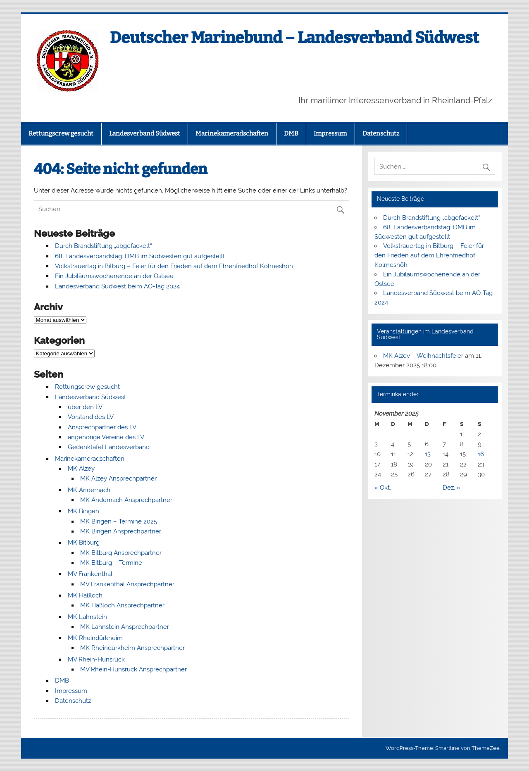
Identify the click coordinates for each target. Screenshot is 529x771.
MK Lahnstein (87, 617)
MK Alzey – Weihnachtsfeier (423, 355)
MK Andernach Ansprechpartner (126, 500)
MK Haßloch (85, 595)
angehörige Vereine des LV (106, 437)
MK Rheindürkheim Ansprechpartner (132, 648)
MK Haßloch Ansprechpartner (122, 605)
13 (428, 454)
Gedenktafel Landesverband (109, 447)
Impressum (330, 133)
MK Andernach (89, 490)
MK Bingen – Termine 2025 (118, 521)
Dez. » (451, 487)
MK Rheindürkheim (95, 638)
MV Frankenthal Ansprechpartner (127, 584)
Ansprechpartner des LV (102, 427)
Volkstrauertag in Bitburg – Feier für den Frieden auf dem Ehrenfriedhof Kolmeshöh (174, 266)
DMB (291, 133)
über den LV (85, 407)
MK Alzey (81, 468)
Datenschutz (380, 133)
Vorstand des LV (91, 417)
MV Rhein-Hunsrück (96, 659)
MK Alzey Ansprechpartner (118, 478)
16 (481, 454)
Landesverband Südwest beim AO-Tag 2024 (117, 286)
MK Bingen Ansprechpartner (120, 531)
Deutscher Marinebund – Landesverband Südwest (294, 37)
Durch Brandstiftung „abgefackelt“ (103, 246)
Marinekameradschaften (231, 133)
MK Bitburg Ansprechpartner (121, 553)
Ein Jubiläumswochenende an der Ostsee (114, 276)
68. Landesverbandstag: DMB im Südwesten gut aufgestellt (140, 256)
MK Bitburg (84, 542)
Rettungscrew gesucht (61, 133)
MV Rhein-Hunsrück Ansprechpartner (133, 669)
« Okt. (382, 487)
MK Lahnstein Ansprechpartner (124, 627)
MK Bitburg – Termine (111, 562)
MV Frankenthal (90, 574)
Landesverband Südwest (144, 133)
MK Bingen (83, 511)
